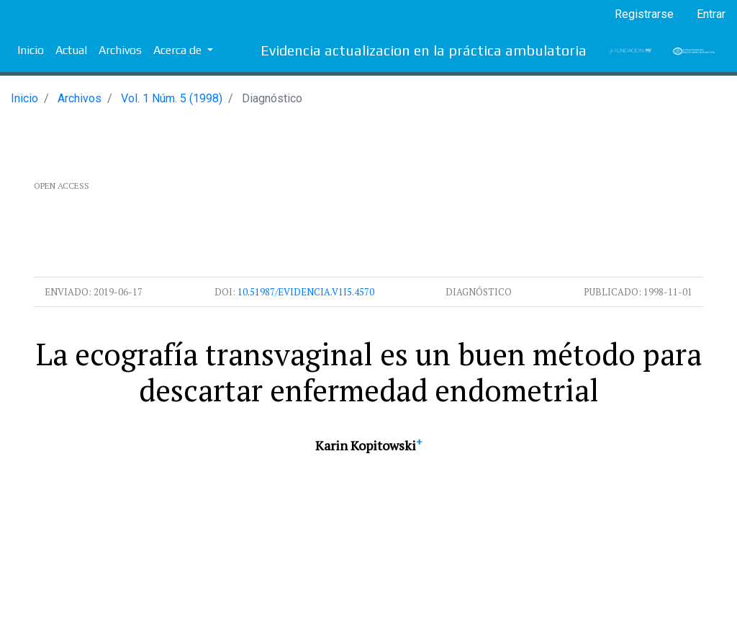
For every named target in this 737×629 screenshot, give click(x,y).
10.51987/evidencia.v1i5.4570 (306, 291)
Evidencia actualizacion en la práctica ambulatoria (424, 50)
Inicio (30, 50)
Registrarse (644, 14)
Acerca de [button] (178, 50)
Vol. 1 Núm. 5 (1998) (171, 98)
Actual (71, 50)
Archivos (120, 50)
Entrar (711, 14)
